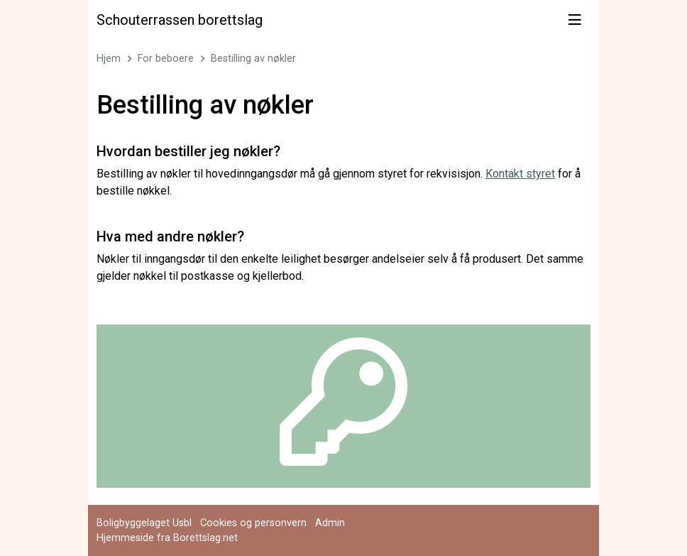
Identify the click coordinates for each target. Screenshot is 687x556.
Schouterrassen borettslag (180, 19)
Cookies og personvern (253, 523)
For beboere (166, 59)
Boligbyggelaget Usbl (144, 523)
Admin (330, 523)
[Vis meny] (574, 20)
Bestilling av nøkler (253, 59)
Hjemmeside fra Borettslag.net (167, 538)
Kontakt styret (520, 173)
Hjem (109, 59)
